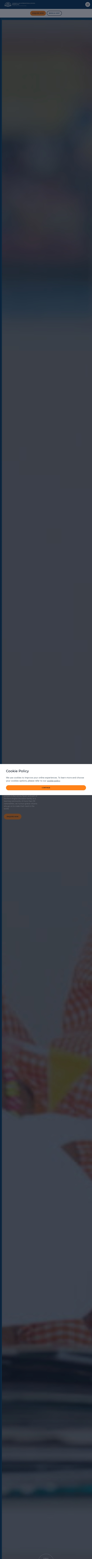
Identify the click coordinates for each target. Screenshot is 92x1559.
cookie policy (53, 780)
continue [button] (46, 788)
